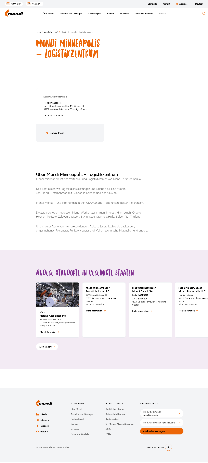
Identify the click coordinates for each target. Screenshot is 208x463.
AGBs (108, 429)
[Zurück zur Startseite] (14, 13)
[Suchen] (204, 13)
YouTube (42, 432)
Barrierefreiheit (112, 419)
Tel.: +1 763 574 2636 (53, 115)
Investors (124, 13)
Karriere (110, 13)
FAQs (108, 434)
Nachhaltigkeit (94, 13)
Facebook (42, 426)
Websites (182, 3)
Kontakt (166, 3)
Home (38, 32)
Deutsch (200, 3)
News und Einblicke (143, 13)
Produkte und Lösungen (71, 13)
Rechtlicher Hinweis (114, 410)
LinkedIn (41, 414)
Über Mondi (48, 13)
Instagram (42, 420)
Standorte (152, 3)
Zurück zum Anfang (159, 448)
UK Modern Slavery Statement (119, 424)
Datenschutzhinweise (115, 414)
